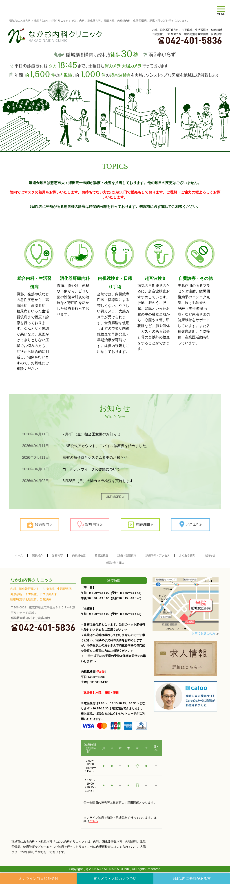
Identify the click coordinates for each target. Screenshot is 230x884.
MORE (114, 497)
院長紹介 (37, 555)
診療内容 (57, 555)
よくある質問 (187, 555)
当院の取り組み (115, 563)
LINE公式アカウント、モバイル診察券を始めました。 (106, 446)
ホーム (19, 555)
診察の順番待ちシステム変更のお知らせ (95, 458)
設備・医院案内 (126, 555)
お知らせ (209, 555)
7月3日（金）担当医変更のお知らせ (92, 435)
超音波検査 (101, 555)
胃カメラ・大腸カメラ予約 (115, 878)
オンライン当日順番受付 (38, 878)
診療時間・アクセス (158, 555)
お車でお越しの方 (203, 634)
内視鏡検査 (79, 555)
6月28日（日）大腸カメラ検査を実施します (98, 481)
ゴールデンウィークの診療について (91, 470)
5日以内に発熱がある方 (192, 878)
